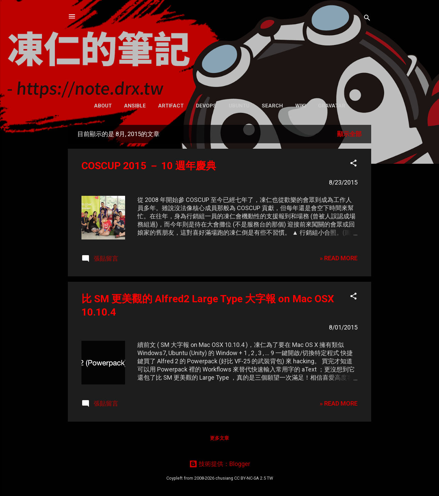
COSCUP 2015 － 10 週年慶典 (148, 166)
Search (272, 106)
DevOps (206, 106)
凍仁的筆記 (219, 48)
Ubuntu (239, 106)
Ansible (135, 106)
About (103, 106)
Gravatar (331, 106)
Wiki (300, 106)
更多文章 (219, 438)
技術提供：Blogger (219, 463)
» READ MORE (339, 258)
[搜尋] (367, 18)
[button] (353, 164)
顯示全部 (349, 133)
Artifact (171, 106)
